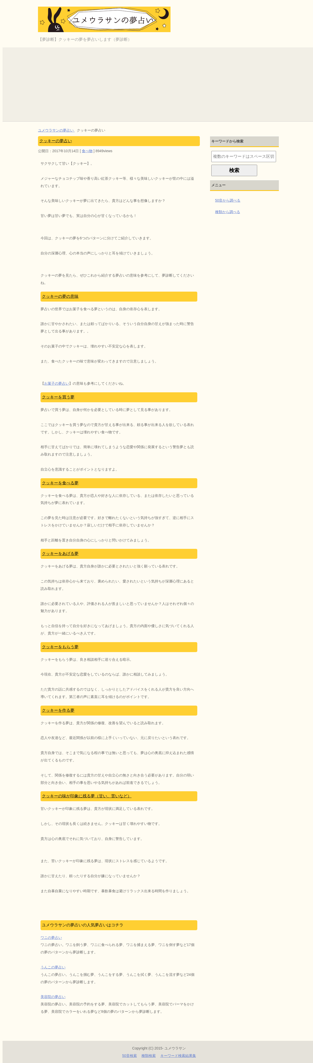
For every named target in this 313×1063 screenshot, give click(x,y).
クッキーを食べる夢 (60, 483)
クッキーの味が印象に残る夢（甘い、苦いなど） (87, 796)
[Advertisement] (159, 83)
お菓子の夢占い (56, 383)
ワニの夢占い (51, 938)
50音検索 (129, 1056)
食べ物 (87, 151)
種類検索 (148, 1056)
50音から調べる (228, 200)
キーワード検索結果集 (178, 1056)
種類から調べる (227, 212)
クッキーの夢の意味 (60, 296)
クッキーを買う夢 (58, 397)
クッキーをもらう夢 (60, 647)
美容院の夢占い (53, 997)
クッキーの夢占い (55, 141)
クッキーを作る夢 (58, 710)
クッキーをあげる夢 (60, 553)
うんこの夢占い (53, 967)
